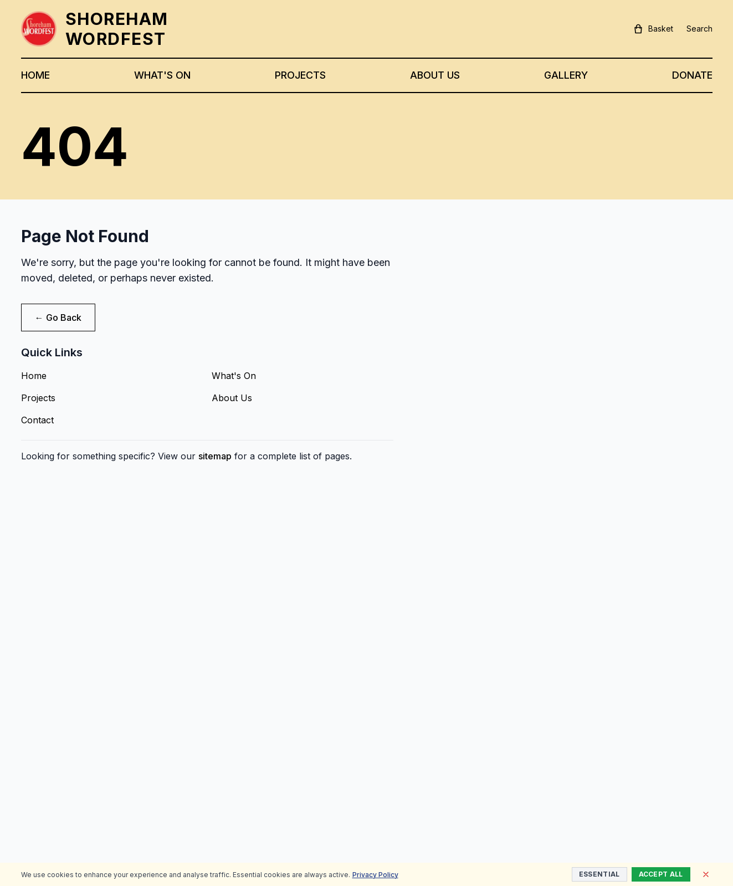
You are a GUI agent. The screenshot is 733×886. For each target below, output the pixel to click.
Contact (37, 420)
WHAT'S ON (162, 75)
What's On (234, 375)
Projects (38, 397)
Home (34, 375)
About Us (232, 397)
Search (699, 28)
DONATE (692, 75)
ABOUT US (435, 75)
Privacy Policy (375, 874)
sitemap (215, 456)
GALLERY (566, 75)
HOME (35, 75)
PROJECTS (300, 75)
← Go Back (58, 317)
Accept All (661, 874)
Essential (599, 874)
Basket (653, 28)
